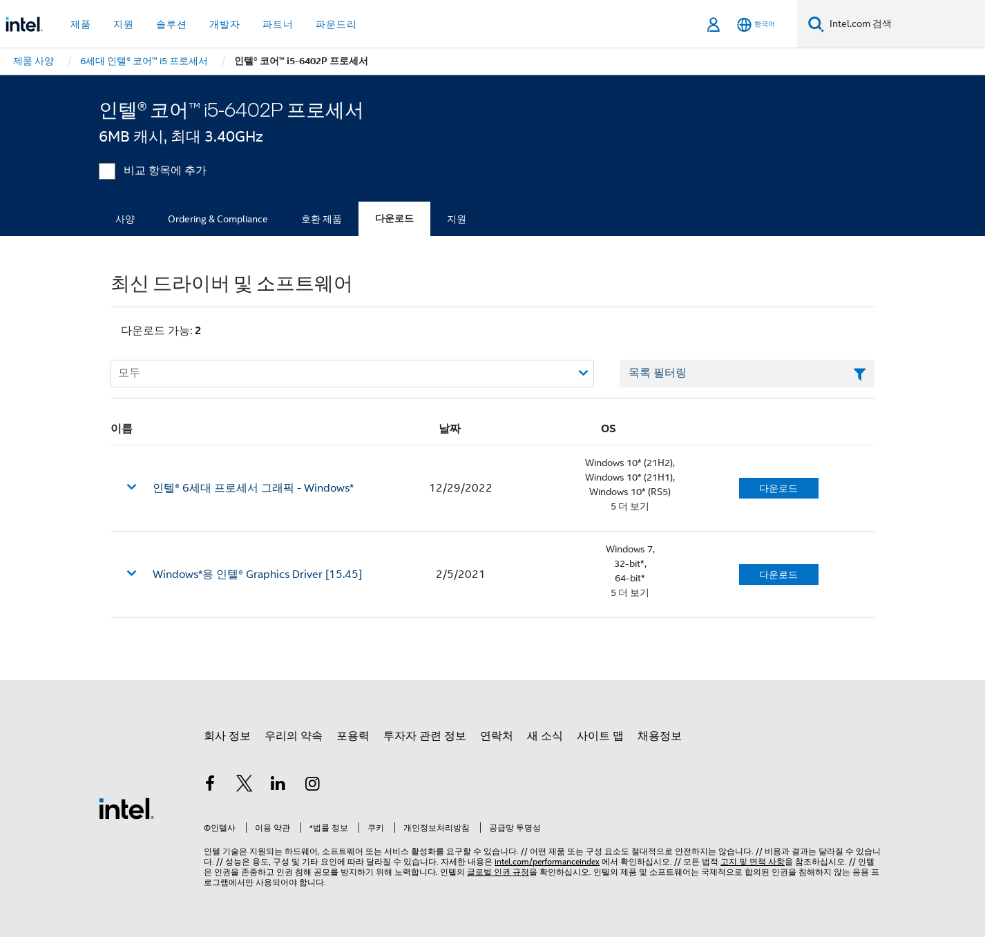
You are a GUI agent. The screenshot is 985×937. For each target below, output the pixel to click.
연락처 (496, 736)
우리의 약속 (294, 736)
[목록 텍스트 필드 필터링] (747, 373)
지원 (456, 219)
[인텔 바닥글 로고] (126, 808)
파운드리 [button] (336, 24)
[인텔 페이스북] (210, 785)
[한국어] (756, 24)
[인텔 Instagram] (313, 785)
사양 (125, 219)
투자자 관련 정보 (424, 736)
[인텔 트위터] (244, 785)
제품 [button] (80, 24)
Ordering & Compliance (218, 219)
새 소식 (545, 736)
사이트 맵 (600, 736)
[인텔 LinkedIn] (278, 785)
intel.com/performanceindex (547, 861)
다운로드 (394, 218)
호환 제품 (321, 219)
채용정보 (660, 736)
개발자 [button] (224, 24)
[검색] (816, 23)
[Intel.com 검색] (904, 24)
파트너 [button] (278, 24)
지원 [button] (123, 24)
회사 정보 (227, 736)
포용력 (353, 736)
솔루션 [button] (171, 24)
